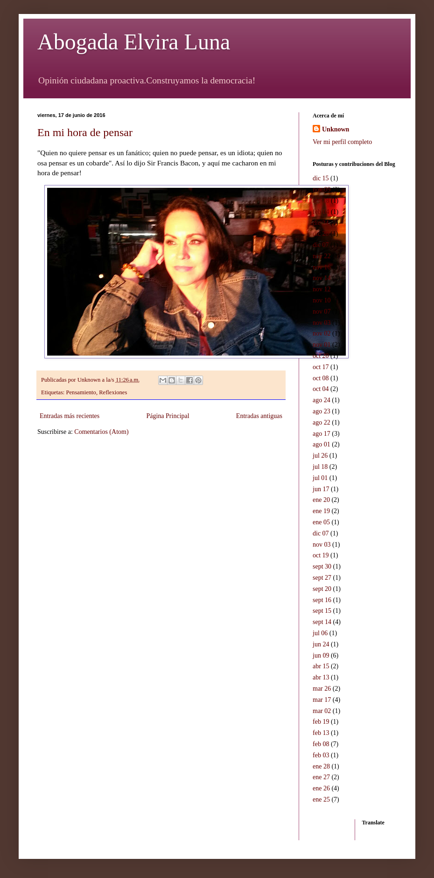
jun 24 (321, 644)
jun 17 (321, 489)
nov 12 (322, 289)
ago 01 (321, 444)
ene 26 (321, 788)
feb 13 (321, 732)
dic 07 (321, 244)
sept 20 (322, 588)
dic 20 (321, 233)
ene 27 (321, 777)
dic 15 (321, 178)
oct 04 (321, 388)
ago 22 (321, 422)
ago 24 (321, 400)
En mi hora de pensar (85, 132)
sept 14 (322, 621)
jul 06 (320, 633)
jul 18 (320, 466)
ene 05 (321, 522)
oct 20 (321, 355)
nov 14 (322, 277)
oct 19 (321, 555)
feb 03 (321, 755)
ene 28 (321, 766)
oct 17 (321, 367)
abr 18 (321, 200)
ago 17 (321, 433)
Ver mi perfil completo (342, 141)
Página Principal (167, 415)
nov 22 (322, 256)
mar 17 (322, 699)
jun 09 (321, 655)
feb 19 (321, 721)
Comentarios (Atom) (101, 431)
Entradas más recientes (69, 415)
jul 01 (320, 477)
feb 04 (321, 211)
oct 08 (321, 378)
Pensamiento (81, 392)
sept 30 (322, 566)
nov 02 (322, 333)
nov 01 (322, 344)
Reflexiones (113, 392)
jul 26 (320, 455)
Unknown (335, 129)
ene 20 (321, 499)
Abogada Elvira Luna (133, 41)
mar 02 (322, 710)
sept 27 (322, 577)
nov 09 (322, 189)
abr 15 (321, 666)
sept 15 (322, 610)
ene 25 (321, 799)
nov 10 (322, 300)
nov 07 (322, 311)
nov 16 (322, 267)
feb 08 (321, 744)
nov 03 (322, 322)
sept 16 (322, 600)
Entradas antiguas (259, 415)
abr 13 (321, 677)
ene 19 (321, 511)
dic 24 (321, 223)
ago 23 (321, 411)
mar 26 (322, 688)
